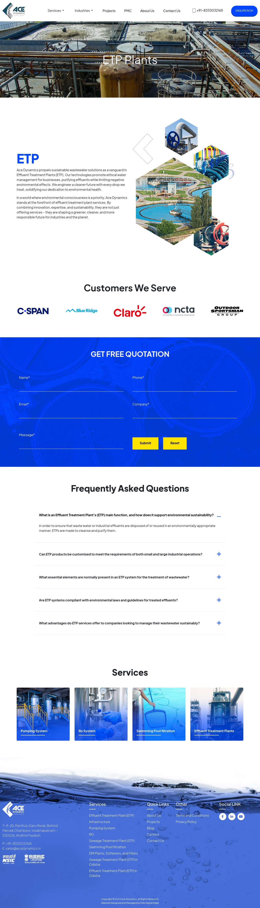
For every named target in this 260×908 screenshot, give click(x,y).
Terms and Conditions (192, 815)
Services (55, 10)
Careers (153, 834)
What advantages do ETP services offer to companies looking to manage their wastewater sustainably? (119, 623)
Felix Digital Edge (149, 902)
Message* (27, 435)
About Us (147, 11)
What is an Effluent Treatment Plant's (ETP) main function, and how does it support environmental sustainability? (126, 515)
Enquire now (244, 10)
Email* (24, 404)
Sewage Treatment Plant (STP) (112, 840)
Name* (24, 377)
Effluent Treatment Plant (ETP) (111, 815)
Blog (150, 828)
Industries (82, 10)
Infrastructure (99, 822)
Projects (109, 11)
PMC (128, 11)
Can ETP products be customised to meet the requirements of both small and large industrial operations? (121, 554)
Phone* (138, 377)
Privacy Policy (186, 822)
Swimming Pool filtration (107, 847)
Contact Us (171, 11)
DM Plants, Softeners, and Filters (113, 853)
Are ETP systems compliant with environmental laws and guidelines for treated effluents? (108, 600)
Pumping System (102, 828)
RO (91, 834)
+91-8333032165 (209, 10)
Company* (140, 404)
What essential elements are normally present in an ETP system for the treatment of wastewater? (114, 577)
